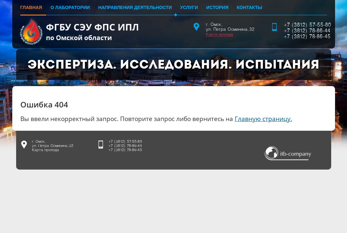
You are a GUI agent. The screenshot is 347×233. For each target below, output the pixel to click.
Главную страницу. (263, 119)
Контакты (249, 7)
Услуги (189, 7)
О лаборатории (70, 7)
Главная (31, 7)
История (217, 7)
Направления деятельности (135, 7)
